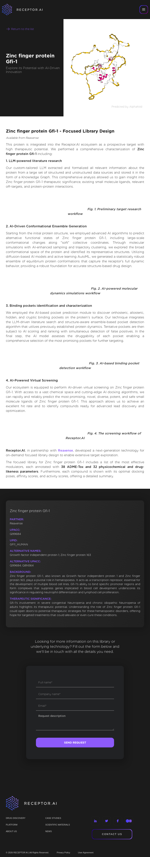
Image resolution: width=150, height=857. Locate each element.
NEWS (48, 831)
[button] (143, 9)
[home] (27, 9)
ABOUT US (11, 831)
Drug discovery (15, 818)
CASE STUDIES (53, 818)
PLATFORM (11, 825)
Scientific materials (57, 825)
